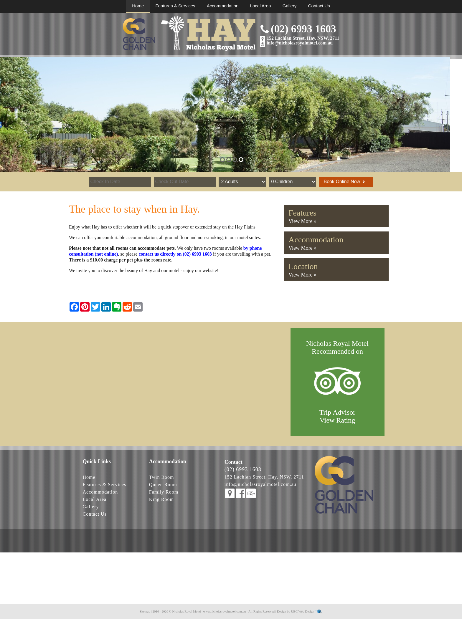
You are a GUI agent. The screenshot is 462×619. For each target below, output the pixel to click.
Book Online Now (344, 181)
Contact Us (319, 5)
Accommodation (223, 5)
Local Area (260, 5)
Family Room (163, 491)
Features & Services (175, 5)
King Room (161, 499)
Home (138, 5)
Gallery (290, 5)
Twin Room (161, 477)
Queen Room (163, 484)
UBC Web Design (302, 611)
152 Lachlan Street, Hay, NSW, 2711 (303, 38)
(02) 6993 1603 (303, 29)
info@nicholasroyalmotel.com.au (300, 42)
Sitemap (145, 611)
